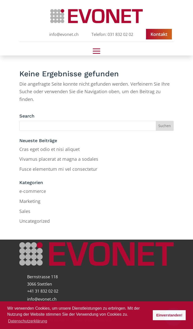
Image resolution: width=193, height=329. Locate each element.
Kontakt (159, 34)
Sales (24, 211)
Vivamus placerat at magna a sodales (58, 159)
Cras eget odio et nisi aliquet (49, 149)
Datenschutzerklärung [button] (27, 321)
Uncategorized (34, 221)
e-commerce (32, 191)
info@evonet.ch (42, 299)
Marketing (29, 201)
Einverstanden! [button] (169, 315)
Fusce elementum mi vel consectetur (58, 169)
